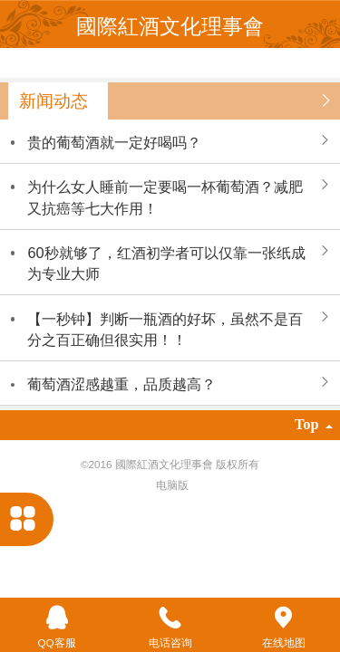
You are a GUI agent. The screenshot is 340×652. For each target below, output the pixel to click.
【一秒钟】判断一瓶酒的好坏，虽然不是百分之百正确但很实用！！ (165, 329)
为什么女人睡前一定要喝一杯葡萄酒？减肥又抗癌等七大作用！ (165, 197)
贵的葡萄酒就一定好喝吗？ (114, 142)
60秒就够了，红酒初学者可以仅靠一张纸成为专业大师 (166, 263)
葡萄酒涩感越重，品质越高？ (121, 384)
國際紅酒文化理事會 (170, 26)
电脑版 (172, 485)
